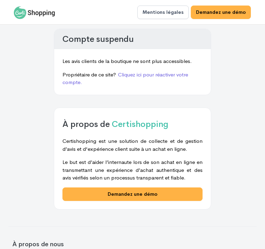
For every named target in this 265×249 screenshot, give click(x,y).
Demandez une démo (221, 12)
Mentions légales (163, 12)
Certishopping (140, 124)
